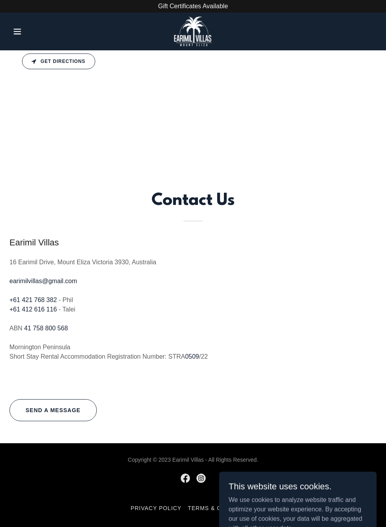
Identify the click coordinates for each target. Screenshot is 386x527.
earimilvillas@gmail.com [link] (43, 281)
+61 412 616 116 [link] (33, 309)
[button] (37, 31)
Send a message (53, 410)
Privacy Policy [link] (156, 508)
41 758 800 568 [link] (46, 328)
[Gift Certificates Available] (193, 6)
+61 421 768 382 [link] (33, 300)
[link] (193, 31)
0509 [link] (192, 356)
